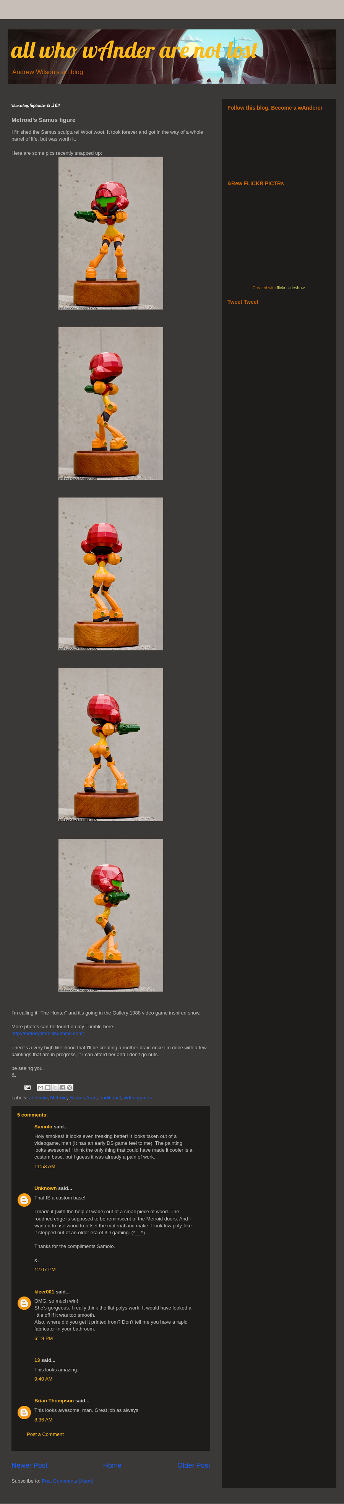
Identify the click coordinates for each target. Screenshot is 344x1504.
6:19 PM (43, 1338)
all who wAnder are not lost (134, 49)
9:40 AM (43, 1379)
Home (112, 1465)
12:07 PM (45, 1269)
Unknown (45, 1188)
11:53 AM (44, 1166)
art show (38, 1097)
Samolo (43, 1127)
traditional (110, 1097)
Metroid (58, 1097)
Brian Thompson (54, 1401)
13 (37, 1360)
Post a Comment (45, 1434)
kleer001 (44, 1292)
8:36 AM (43, 1420)
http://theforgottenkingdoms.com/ (47, 1033)
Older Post (193, 1465)
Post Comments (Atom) (68, 1481)
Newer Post (29, 1465)
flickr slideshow (290, 287)
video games (137, 1097)
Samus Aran (83, 1097)
